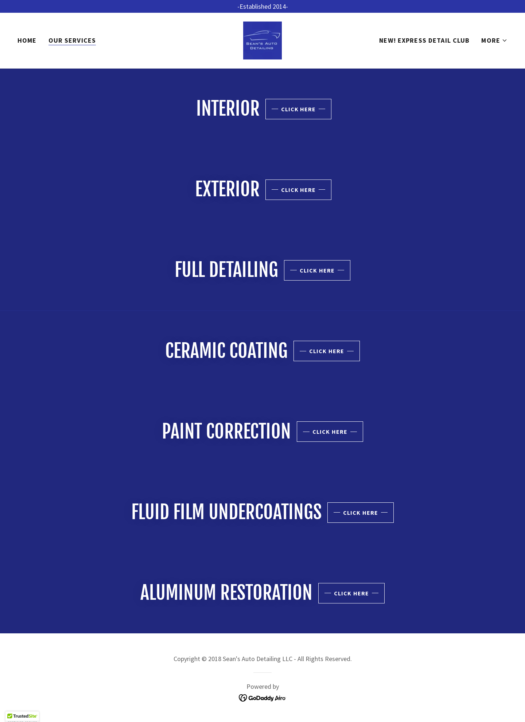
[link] (262, 39)
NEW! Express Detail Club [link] (424, 40)
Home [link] (27, 40)
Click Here (298, 109)
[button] (494, 40)
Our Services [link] (72, 40)
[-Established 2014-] (262, 6)
